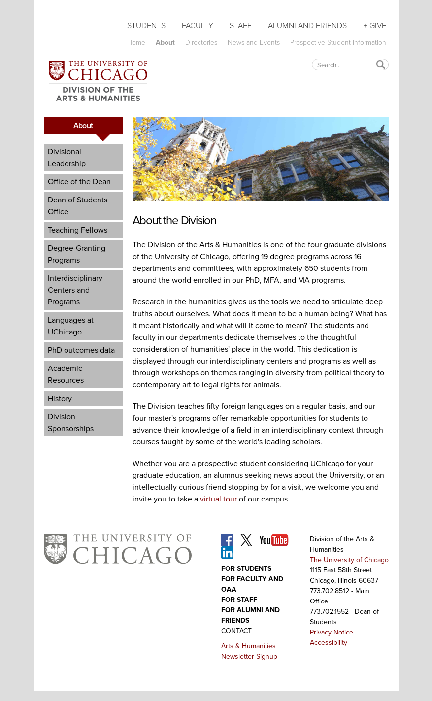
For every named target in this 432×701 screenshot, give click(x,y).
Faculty (197, 25)
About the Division (174, 220)
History (60, 398)
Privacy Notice (331, 632)
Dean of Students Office (77, 205)
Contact (236, 631)
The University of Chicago (349, 560)
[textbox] (350, 64)
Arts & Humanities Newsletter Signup (249, 651)
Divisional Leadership (67, 157)
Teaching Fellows (77, 229)
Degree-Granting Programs (76, 254)
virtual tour (218, 498)
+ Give (375, 25)
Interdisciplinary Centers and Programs (75, 289)
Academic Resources (66, 374)
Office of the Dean (79, 181)
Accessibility (328, 642)
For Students (246, 569)
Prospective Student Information (338, 42)
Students (146, 25)
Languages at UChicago (71, 325)
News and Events (254, 42)
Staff (241, 25)
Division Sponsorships (71, 422)
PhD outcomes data (81, 350)
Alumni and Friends (307, 25)
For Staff (239, 600)
